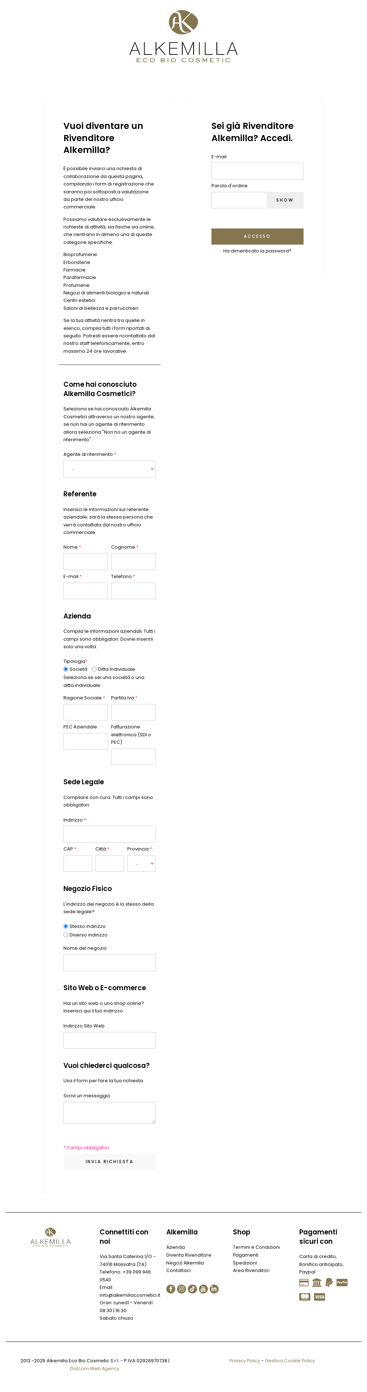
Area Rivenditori (251, 1270)
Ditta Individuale (116, 669)
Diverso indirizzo (89, 934)
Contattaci (178, 1270)
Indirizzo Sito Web (84, 1025)
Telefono (123, 576)
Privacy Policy (244, 1360)
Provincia (139, 849)
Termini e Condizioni (256, 1247)
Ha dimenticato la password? (257, 251)
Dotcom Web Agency (95, 1368)
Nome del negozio (85, 948)
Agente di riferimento (89, 454)
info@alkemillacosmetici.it (130, 1295)
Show (284, 200)
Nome (72, 547)
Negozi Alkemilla (185, 1262)
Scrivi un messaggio (86, 1095)
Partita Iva (124, 697)
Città (102, 849)
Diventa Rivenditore (188, 1255)
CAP (69, 849)
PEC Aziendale (80, 726)
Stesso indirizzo (88, 926)
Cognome (124, 547)
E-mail (72, 576)
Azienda (176, 1247)
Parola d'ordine (229, 185)
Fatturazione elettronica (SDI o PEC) (131, 734)
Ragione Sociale (84, 697)
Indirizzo (74, 820)
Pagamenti (246, 1255)
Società (78, 669)
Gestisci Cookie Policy (290, 1360)
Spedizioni (245, 1262)
